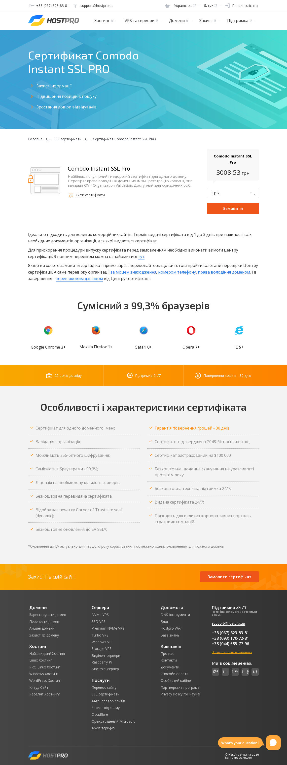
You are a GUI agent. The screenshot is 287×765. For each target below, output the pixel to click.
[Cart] (167, 5)
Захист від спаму (106, 708)
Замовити (233, 208)
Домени (180, 20)
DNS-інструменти (175, 614)
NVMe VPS (100, 614)
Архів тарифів (103, 728)
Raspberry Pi (102, 662)
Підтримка (241, 20)
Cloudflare (100, 714)
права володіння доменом (224, 272)
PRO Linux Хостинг (44, 667)
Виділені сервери (106, 655)
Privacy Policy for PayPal (180, 694)
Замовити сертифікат (229, 577)
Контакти (169, 660)
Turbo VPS (100, 635)
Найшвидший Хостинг (47, 653)
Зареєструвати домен (47, 614)
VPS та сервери (143, 20)
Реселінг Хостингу (44, 694)
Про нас (167, 653)
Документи (170, 667)
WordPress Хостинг (45, 680)
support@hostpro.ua (228, 623)
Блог (165, 621)
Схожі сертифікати (90, 195)
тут (141, 256)
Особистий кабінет (177, 680)
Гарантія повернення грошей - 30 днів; (192, 428)
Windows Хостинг (43, 674)
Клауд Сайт (38, 687)
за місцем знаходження (133, 272)
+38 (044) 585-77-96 (230, 643)
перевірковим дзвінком (79, 278)
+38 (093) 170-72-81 (230, 638)
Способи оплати (174, 674)
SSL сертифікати (105, 694)
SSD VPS (99, 621)
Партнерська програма (180, 687)
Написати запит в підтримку (232, 652)
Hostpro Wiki (171, 628)
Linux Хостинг (40, 660)
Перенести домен (44, 621)
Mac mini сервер (105, 669)
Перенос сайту (104, 687)
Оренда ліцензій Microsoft (113, 721)
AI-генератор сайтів (108, 701)
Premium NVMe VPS (108, 628)
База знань (170, 635)
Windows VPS (102, 642)
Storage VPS (101, 648)
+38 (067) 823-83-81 (230, 633)
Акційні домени (41, 628)
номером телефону (177, 272)
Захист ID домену (44, 635)
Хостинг (105, 20)
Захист (209, 20)
